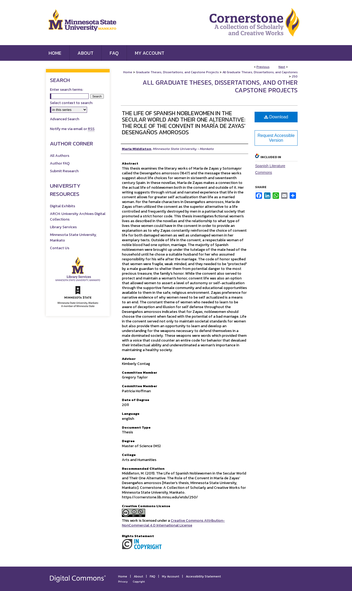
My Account (170, 576)
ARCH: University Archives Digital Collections (77, 216)
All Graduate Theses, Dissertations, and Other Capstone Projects (220, 86)
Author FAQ (60, 163)
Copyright (139, 582)
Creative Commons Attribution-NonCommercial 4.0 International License (173, 523)
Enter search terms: (66, 89)
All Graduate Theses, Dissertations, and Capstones (260, 72)
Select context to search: (71, 103)
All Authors (59, 155)
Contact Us (59, 248)
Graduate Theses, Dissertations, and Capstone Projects (177, 72)
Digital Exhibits (62, 206)
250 (295, 76)
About (138, 576)
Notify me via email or (72, 129)
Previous (262, 66)
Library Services (63, 227)
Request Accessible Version (276, 138)
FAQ (152, 576)
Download (276, 117)
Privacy (123, 582)
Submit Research (64, 171)
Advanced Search (64, 119)
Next (281, 66)
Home (127, 72)
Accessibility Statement (203, 576)
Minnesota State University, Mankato (73, 237)
